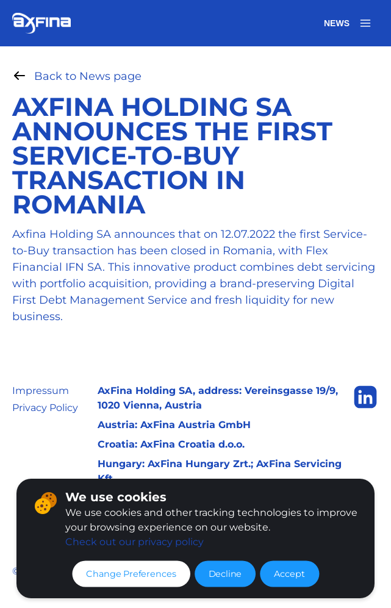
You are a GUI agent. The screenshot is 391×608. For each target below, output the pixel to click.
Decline (225, 573)
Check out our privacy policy (134, 542)
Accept (289, 573)
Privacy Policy (45, 407)
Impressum (40, 390)
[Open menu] (365, 23)
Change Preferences (131, 573)
